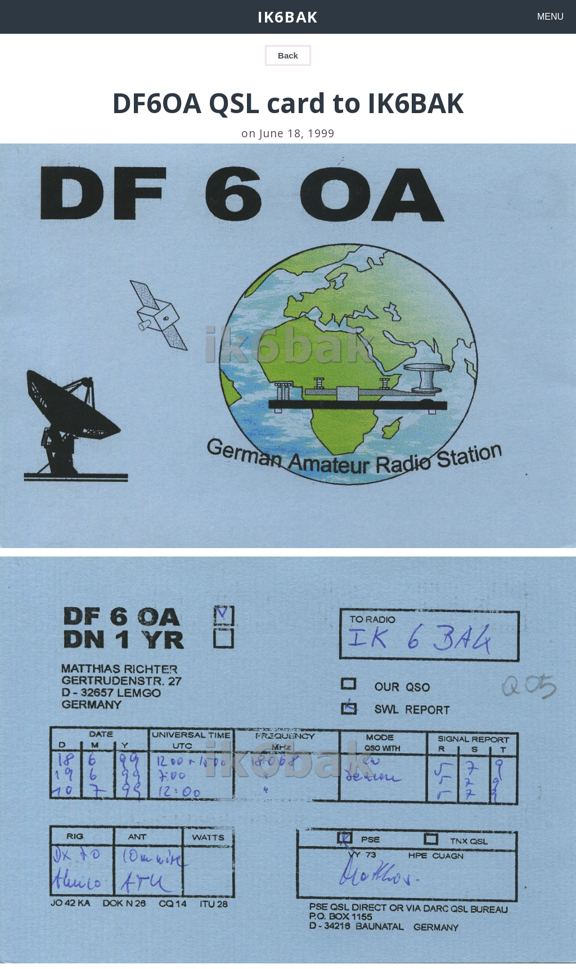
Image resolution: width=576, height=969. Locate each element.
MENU (550, 16)
